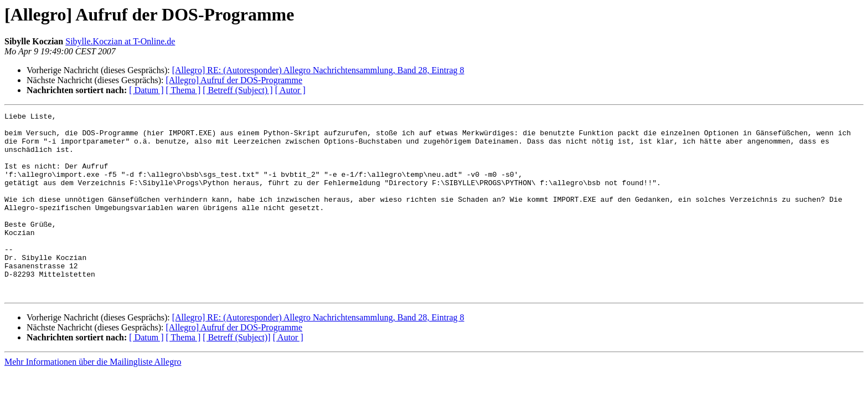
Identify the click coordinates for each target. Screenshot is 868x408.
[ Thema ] (183, 90)
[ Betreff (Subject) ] (237, 90)
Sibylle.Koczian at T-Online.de (120, 41)
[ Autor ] (290, 90)
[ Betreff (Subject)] (236, 374)
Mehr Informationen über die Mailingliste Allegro (92, 398)
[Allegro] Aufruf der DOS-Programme (234, 80)
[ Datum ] (146, 90)
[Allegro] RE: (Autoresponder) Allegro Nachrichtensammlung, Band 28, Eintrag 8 (318, 70)
